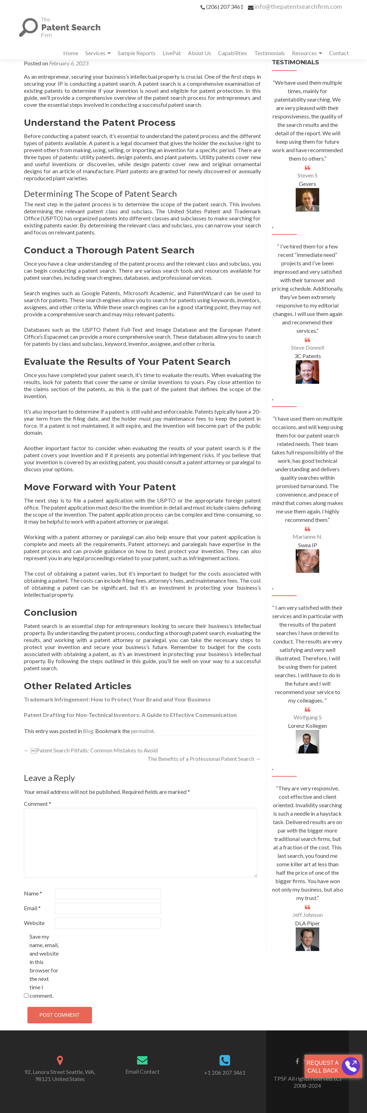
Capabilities (232, 53)
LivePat (172, 53)
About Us (199, 53)
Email (32, 908)
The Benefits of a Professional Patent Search (204, 758)
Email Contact (142, 1071)
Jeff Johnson (308, 914)
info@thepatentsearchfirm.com (298, 6)
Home (70, 53)
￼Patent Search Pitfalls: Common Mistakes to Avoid (91, 750)
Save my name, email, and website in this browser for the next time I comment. (44, 966)
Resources (304, 53)
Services (95, 53)
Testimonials (269, 53)
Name (33, 893)
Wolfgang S (308, 717)
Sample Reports (137, 53)
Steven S (307, 175)
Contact (339, 53)
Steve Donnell (307, 347)
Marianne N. (307, 536)
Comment (37, 803)
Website (34, 922)
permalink (142, 730)
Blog (88, 730)
